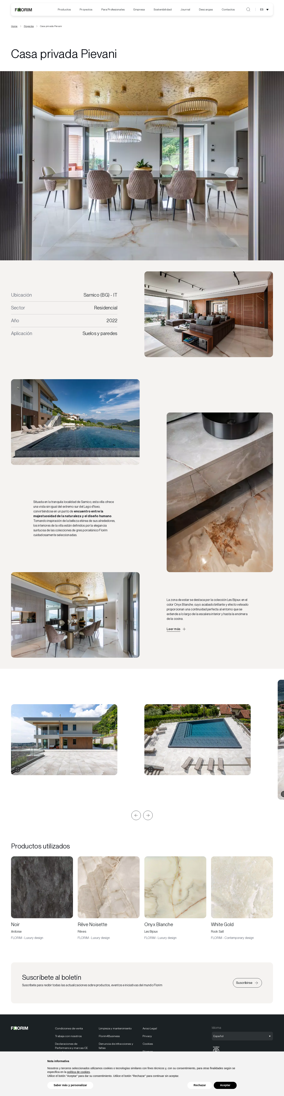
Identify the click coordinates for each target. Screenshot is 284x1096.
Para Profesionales (113, 9)
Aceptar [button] (225, 1085)
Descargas (206, 9)
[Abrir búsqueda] (248, 9)
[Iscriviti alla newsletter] (247, 983)
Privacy (147, 1036)
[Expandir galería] (17, 769)
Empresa (139, 9)
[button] (136, 815)
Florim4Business (109, 1036)
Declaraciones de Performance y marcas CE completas (71, 1048)
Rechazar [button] (200, 1085)
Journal (185, 9)
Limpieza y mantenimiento (115, 1028)
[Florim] (23, 9)
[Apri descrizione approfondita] (176, 629)
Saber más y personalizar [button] (70, 1085)
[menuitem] (64, 9)
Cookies (148, 1043)
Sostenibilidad (163, 9)
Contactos (228, 9)
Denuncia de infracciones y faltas (116, 1045)
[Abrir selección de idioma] (265, 9)
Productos (64, 9)
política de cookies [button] (78, 1072)
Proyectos (86, 9)
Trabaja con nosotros (68, 1036)
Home (14, 26)
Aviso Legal (150, 1028)
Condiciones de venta (69, 1028)
